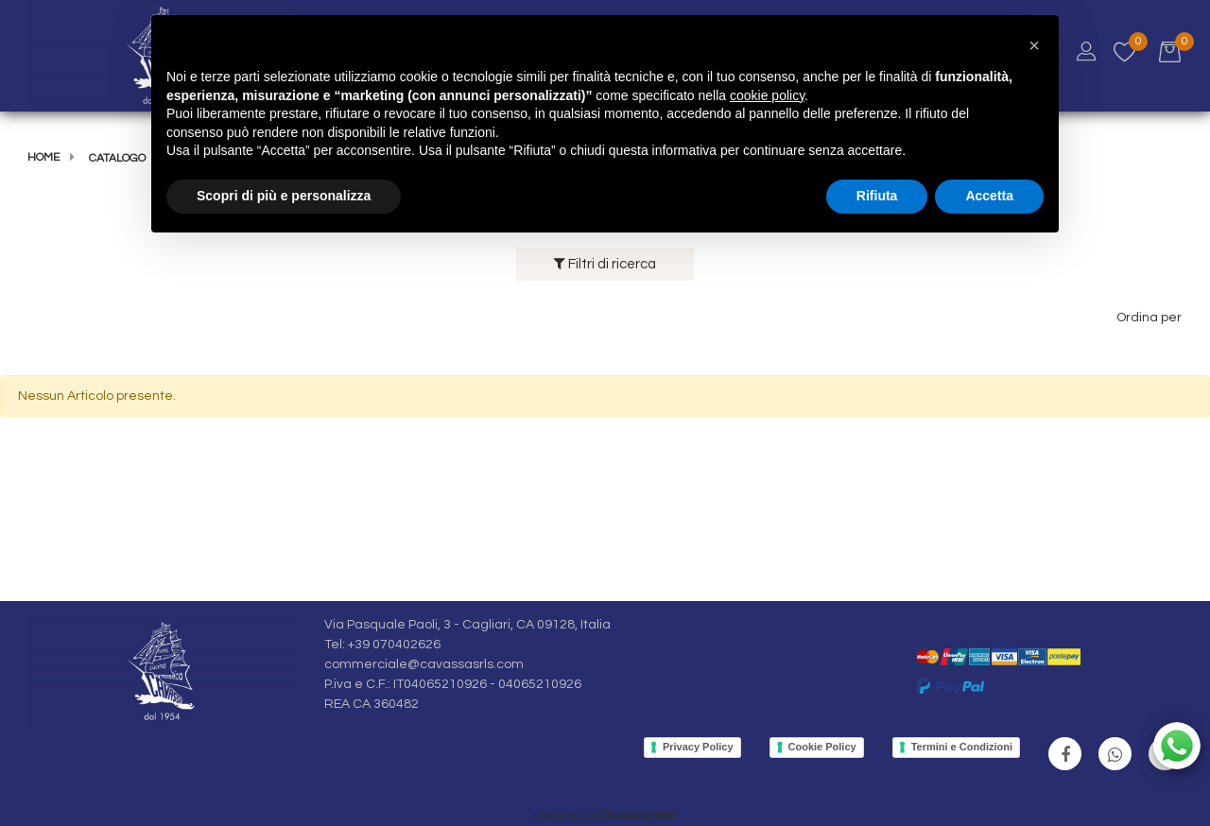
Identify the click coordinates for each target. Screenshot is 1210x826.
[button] (1034, 45)
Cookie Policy (822, 746)
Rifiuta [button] (877, 195)
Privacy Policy (698, 746)
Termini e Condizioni (961, 746)
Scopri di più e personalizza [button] (284, 195)
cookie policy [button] (767, 95)
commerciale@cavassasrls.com (424, 664)
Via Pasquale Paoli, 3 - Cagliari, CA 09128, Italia (467, 624)
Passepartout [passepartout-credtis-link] (639, 815)
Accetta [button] (989, 195)
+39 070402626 (394, 644)
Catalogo (117, 158)
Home (43, 157)
